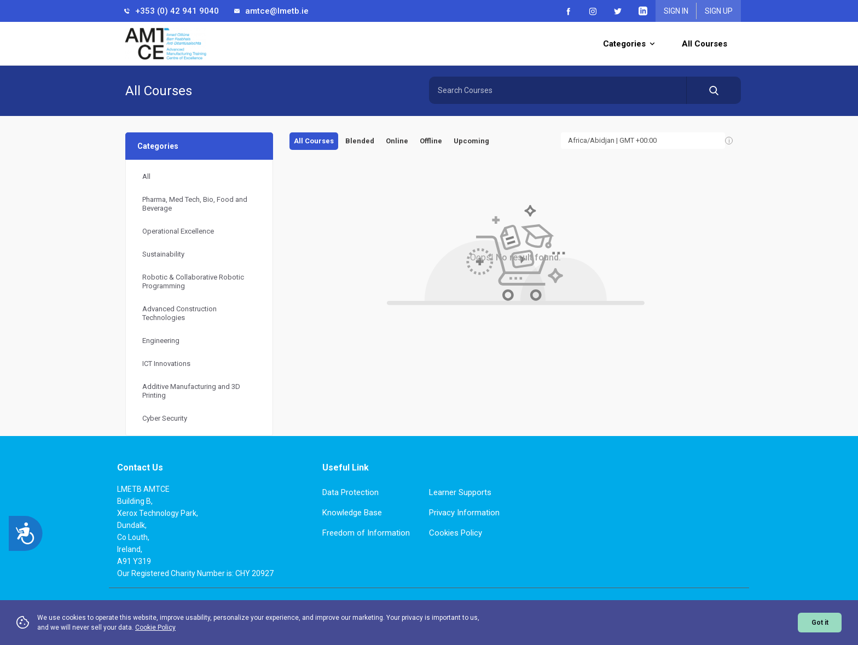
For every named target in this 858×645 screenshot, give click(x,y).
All (146, 176)
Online (397, 141)
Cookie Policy (155, 627)
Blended (359, 141)
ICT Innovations (166, 363)
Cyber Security (164, 418)
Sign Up (719, 11)
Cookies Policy (455, 533)
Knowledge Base (352, 513)
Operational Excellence (178, 231)
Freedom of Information (366, 533)
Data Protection (350, 492)
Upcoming (471, 141)
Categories (628, 44)
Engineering (160, 340)
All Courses (704, 44)
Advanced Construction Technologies (179, 313)
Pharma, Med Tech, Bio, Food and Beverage (194, 203)
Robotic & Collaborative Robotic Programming (193, 281)
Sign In (676, 11)
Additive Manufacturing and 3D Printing (191, 390)
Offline (431, 141)
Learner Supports (460, 492)
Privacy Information (464, 513)
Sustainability (163, 254)
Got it (819, 622)
